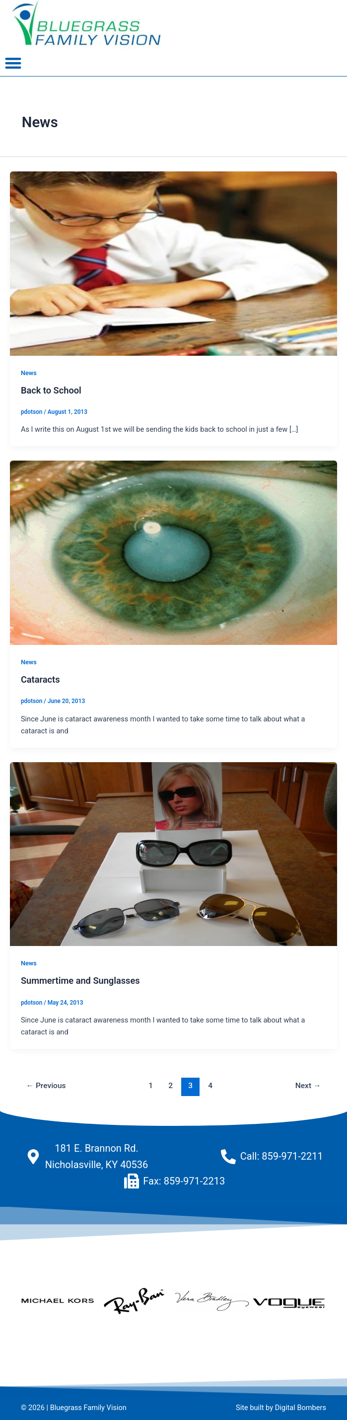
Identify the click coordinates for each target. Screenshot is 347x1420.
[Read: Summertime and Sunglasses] (173, 853)
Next (308, 1085)
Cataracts (40, 679)
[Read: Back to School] (173, 262)
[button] (13, 63)
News (29, 373)
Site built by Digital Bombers (281, 1407)
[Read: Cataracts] (173, 552)
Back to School (51, 390)
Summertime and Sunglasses (80, 980)
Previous (46, 1085)
